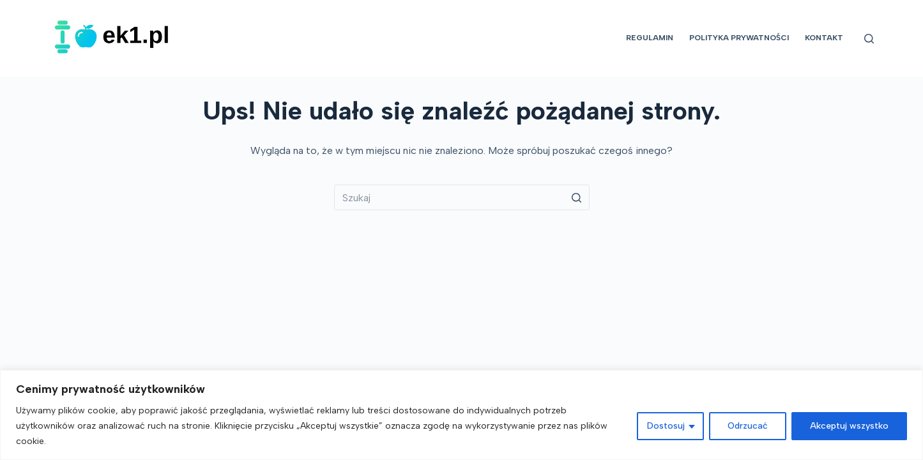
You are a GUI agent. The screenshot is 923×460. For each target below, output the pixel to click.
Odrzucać (748, 425)
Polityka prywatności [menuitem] (739, 37)
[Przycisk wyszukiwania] (577, 197)
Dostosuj (666, 425)
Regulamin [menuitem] (649, 37)
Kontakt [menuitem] (824, 37)
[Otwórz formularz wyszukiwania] (869, 38)
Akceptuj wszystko (849, 425)
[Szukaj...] (462, 197)
